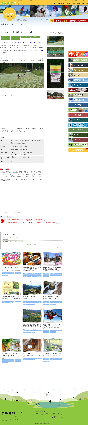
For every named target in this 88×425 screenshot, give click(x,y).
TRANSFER (13, 239)
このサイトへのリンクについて (60, 417)
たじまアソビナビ (13, 212)
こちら (43, 222)
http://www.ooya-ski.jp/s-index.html (22, 161)
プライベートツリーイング (17, 237)
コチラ (18, 154)
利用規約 (71, 0)
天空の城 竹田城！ (30, 296)
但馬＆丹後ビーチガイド (42, 413)
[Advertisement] (16, 378)
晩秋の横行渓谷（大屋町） (51, 296)
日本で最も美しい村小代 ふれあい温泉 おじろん (11, 354)
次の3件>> (35, 244)
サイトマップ (77, 0)
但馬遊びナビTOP (40, 411)
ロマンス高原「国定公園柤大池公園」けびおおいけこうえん (32, 326)
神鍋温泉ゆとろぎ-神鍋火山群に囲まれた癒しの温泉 (52, 268)
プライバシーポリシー (63, 0)
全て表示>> (60, 247)
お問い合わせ (85, 0)
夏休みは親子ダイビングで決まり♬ (19, 241)
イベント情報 (39, 414)
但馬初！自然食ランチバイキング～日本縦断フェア (32, 268)
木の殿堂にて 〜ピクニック (52, 353)
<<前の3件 (29, 244)
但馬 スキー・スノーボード (30, 19)
